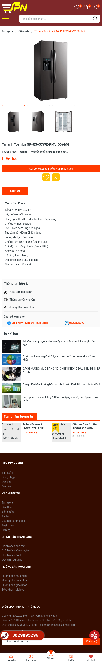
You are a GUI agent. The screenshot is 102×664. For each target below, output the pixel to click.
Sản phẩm (8, 482)
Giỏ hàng (7, 457)
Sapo (74, 643)
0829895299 (76, 322)
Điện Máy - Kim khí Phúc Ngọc (30, 322)
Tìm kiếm (7, 443)
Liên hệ (6, 500)
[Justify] (95, 19)
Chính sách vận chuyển (15, 521)
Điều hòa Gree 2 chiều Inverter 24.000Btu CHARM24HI (84, 398)
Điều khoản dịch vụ (13, 560)
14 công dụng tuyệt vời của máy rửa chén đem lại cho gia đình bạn (59, 343)
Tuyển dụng (9, 496)
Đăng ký (6, 452)
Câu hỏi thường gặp (13, 491)
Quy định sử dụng (12, 530)
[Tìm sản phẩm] (59, 19)
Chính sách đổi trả (12, 526)
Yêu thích (91, 660)
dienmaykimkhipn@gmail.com (58, 595)
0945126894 (41, 168)
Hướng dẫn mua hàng (14, 546)
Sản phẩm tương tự (18, 387)
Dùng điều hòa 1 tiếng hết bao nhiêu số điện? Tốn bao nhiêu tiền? (61, 368)
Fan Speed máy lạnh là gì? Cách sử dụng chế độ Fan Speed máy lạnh (60, 375)
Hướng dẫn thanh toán (15, 551)
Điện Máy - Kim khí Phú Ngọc (39, 643)
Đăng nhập (8, 448)
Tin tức (6, 487)
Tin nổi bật (10, 334)
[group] (51, 70)
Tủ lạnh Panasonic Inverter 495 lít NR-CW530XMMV (33, 398)
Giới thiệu (7, 478)
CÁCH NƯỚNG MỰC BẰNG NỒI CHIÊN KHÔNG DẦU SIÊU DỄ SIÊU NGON (61, 361)
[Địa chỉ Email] (51, 612)
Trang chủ (8, 473)
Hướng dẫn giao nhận (14, 555)
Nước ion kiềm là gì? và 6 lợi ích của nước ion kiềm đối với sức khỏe (59, 352)
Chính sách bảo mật (13, 516)
